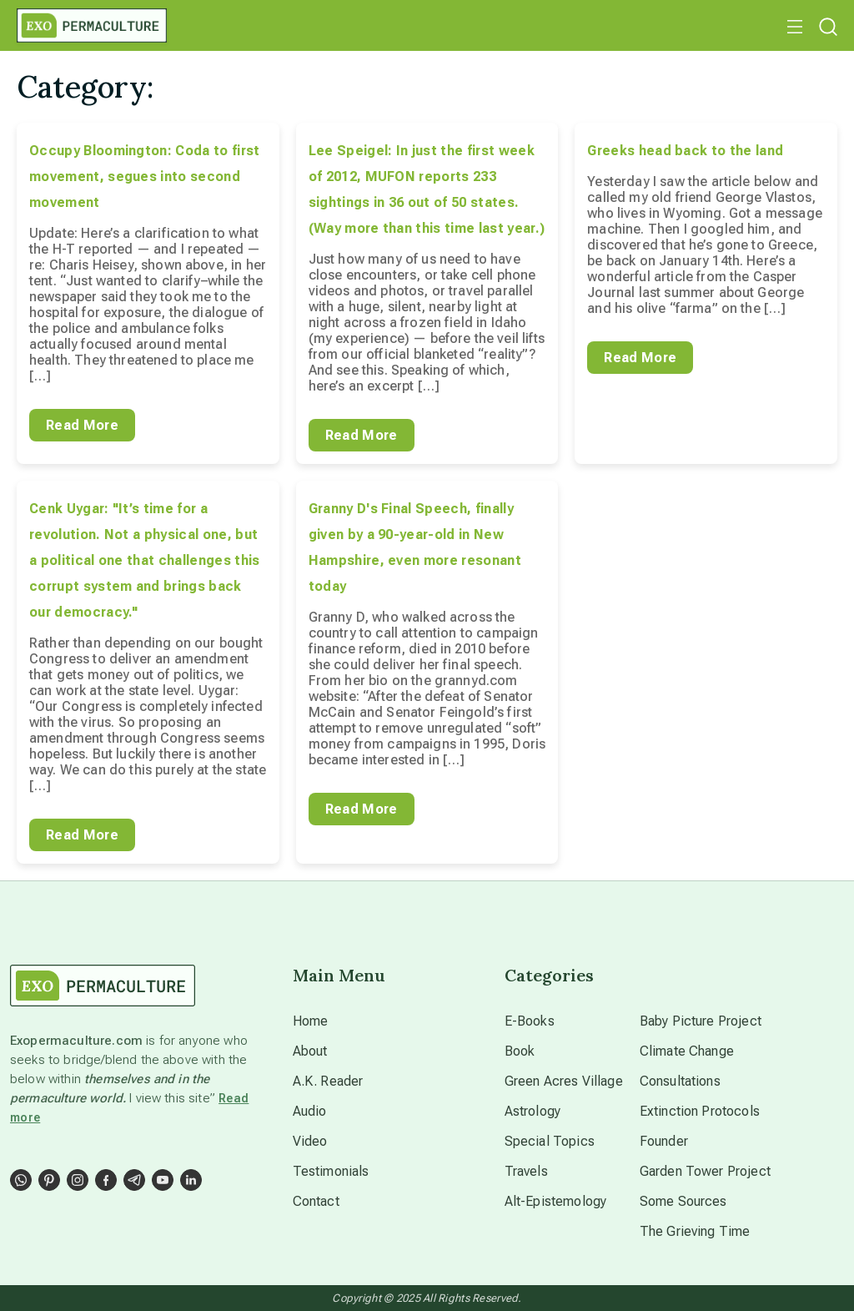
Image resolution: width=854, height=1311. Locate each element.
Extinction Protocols (700, 1111)
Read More (82, 425)
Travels (526, 1171)
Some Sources (683, 1201)
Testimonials (331, 1171)
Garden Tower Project (705, 1171)
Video (310, 1141)
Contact (316, 1201)
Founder (664, 1141)
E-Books (530, 1021)
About (310, 1051)
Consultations (680, 1081)
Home (311, 1021)
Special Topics (550, 1141)
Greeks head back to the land (685, 151)
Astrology (532, 1111)
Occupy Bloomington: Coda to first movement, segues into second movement (144, 176)
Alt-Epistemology (556, 1201)
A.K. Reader (328, 1081)
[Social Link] (21, 1180)
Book (520, 1051)
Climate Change (687, 1051)
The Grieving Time (695, 1231)
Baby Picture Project (700, 1021)
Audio (310, 1111)
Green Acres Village (564, 1081)
